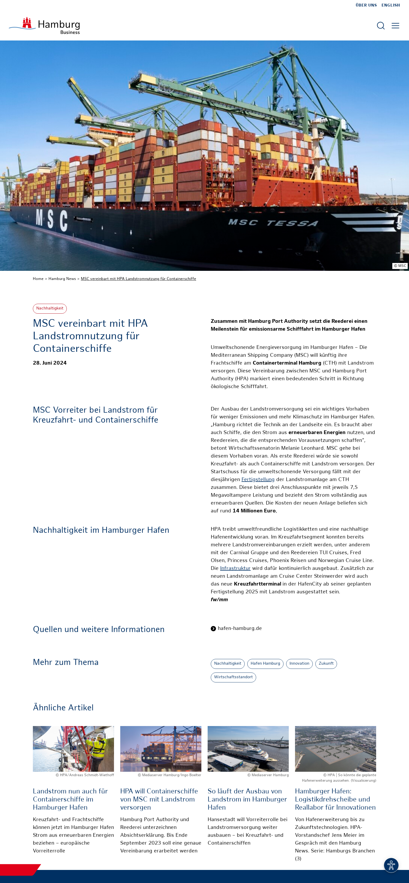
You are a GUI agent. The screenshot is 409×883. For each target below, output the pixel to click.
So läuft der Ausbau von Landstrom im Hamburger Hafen (247, 799)
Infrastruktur (235, 568)
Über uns (366, 5)
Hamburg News (62, 279)
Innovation (299, 664)
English (391, 5)
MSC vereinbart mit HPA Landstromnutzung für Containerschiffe (138, 279)
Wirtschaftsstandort (233, 677)
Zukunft (326, 664)
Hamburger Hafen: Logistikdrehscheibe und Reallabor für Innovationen (335, 799)
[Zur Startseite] (44, 25)
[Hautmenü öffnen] (395, 25)
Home (38, 279)
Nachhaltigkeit (49, 309)
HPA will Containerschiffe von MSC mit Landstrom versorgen (159, 799)
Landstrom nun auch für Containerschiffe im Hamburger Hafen (70, 799)
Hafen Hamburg (265, 664)
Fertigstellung (258, 479)
